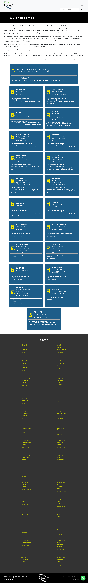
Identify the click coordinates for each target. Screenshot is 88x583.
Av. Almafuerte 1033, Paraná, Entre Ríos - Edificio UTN (23, 182)
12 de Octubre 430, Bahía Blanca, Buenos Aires (22, 138)
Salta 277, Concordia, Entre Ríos (22, 159)
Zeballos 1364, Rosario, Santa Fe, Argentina (33, 72)
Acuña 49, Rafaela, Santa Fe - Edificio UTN (58, 138)
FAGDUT (63, 25)
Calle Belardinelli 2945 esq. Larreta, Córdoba (23, 93)
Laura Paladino (80, 578)
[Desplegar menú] (82, 4)
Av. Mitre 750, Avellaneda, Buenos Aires (21, 228)
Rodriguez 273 (21, 205)
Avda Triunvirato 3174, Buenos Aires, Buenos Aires (58, 228)
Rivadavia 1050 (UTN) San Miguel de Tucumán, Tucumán (41, 316)
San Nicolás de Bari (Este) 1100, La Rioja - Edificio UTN (59, 159)
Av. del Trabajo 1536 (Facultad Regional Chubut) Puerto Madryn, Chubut (23, 293)
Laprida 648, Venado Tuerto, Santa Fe (58, 117)
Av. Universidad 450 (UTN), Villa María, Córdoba (59, 271)
